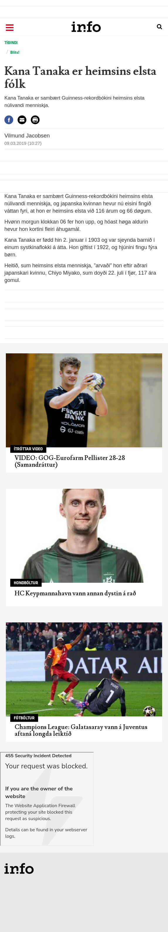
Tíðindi (11, 42)
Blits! (14, 52)
